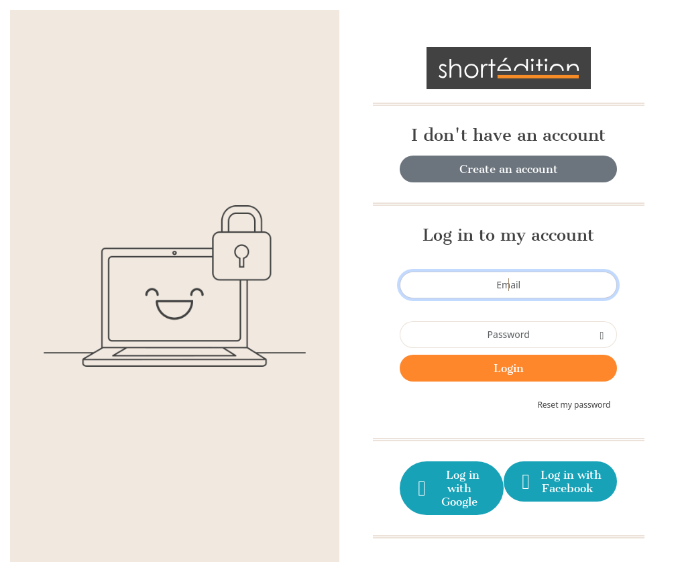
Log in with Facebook (560, 481)
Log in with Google (446, 488)
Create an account (508, 169)
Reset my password (573, 404)
